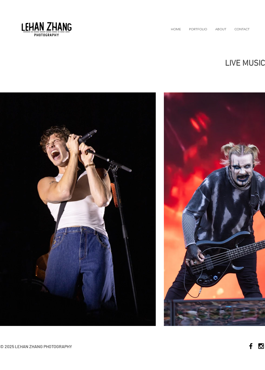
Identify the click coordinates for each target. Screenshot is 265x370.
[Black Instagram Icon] (261, 346)
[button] (198, 29)
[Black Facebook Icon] (251, 346)
